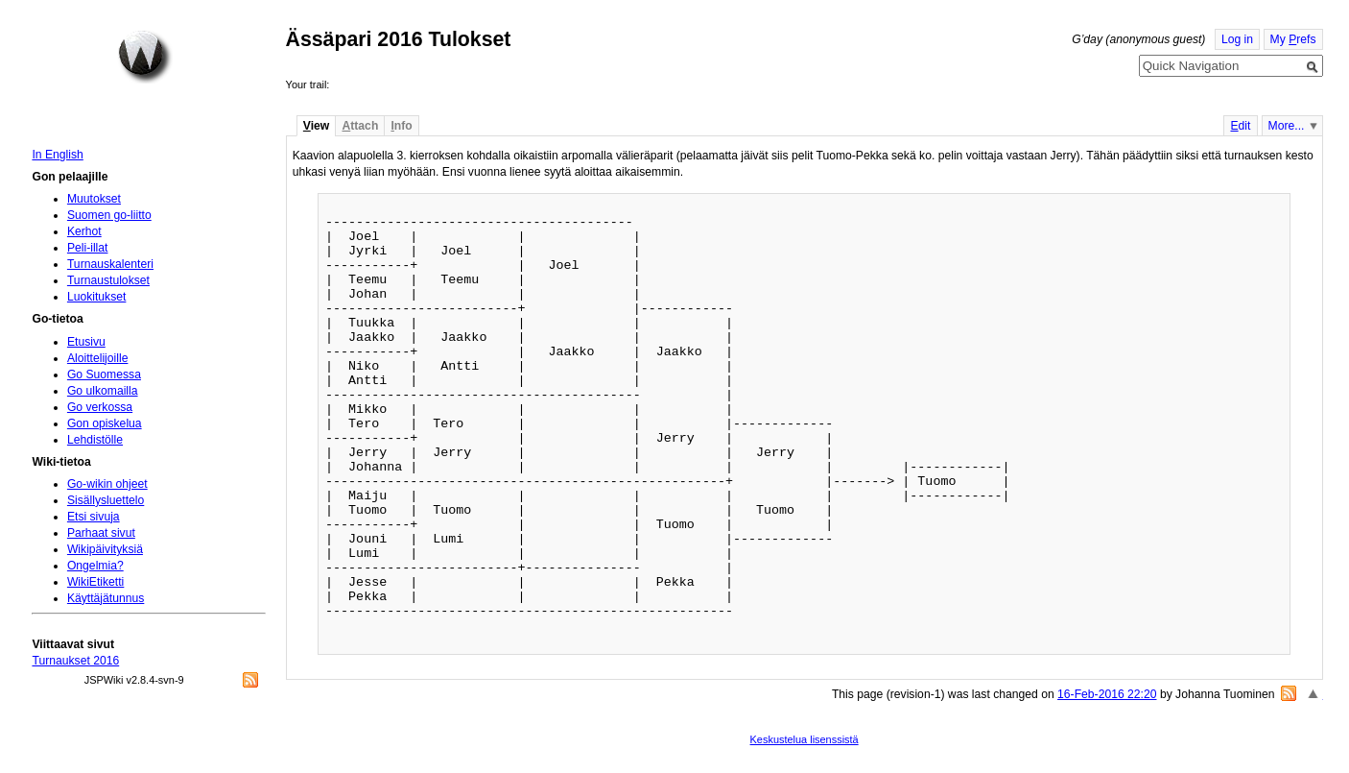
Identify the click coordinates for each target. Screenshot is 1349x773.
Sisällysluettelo (105, 500)
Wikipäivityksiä (105, 549)
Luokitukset (97, 296)
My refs (1293, 39)
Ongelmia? (95, 565)
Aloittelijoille (98, 358)
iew (316, 126)
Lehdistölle (95, 440)
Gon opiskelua (104, 423)
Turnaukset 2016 (75, 660)
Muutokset (94, 198)
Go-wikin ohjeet (107, 484)
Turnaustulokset (108, 280)
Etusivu (86, 342)
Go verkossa (99, 407)
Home (145, 56)
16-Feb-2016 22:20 (1106, 694)
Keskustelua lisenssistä (804, 739)
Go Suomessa (104, 374)
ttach (360, 126)
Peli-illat (87, 247)
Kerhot (84, 231)
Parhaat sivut (101, 533)
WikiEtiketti (95, 582)
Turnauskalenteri (110, 264)
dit (1240, 126)
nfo (401, 126)
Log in (1237, 39)
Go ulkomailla (102, 391)
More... (1286, 126)
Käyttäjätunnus (105, 598)
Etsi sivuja (93, 516)
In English (57, 154)
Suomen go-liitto (109, 215)
